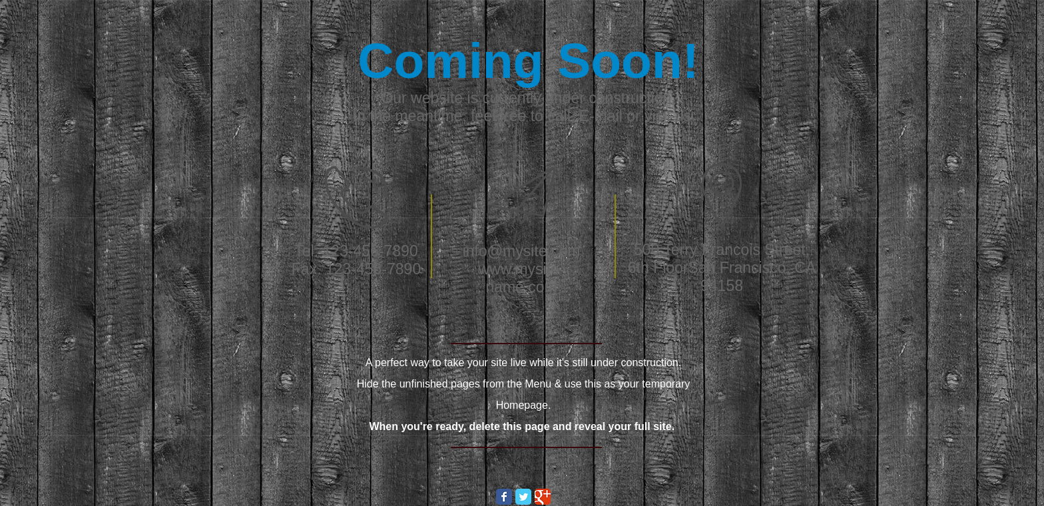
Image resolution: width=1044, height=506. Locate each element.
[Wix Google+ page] (543, 497)
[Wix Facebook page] (504, 497)
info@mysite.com (522, 251)
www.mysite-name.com (521, 278)
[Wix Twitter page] (523, 497)
